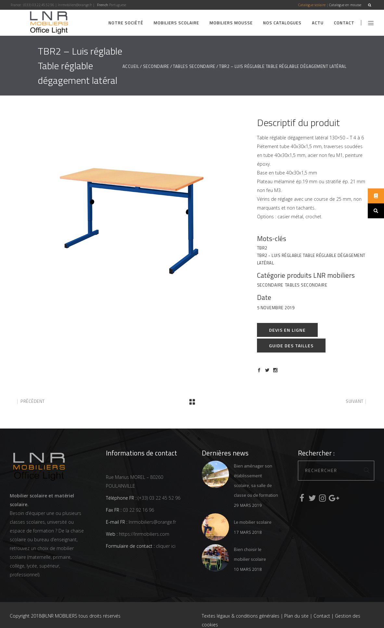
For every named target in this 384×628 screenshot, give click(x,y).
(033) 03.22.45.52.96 (38, 5)
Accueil (130, 66)
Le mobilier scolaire (253, 522)
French (102, 5)
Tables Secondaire (194, 66)
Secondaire (156, 66)
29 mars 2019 (248, 505)
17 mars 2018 (248, 532)
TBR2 (262, 248)
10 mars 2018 (248, 569)
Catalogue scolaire (312, 5)
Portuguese (117, 5)
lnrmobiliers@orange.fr (75, 5)
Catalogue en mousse (345, 5)
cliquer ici (165, 546)
